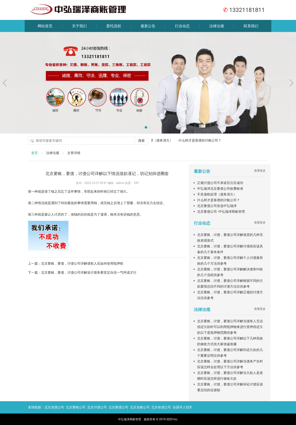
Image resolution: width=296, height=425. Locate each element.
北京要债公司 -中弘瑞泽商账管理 (221, 212)
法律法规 (216, 26)
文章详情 (73, 153)
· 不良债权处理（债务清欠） (156, 140)
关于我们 (79, 26)
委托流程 (113, 26)
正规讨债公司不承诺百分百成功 (220, 183)
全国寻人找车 (182, 407)
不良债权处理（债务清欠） (217, 194)
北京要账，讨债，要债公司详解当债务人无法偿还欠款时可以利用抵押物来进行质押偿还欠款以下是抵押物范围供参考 (230, 327)
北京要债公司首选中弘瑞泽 (217, 206)
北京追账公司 (140, 407)
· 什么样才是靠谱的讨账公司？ (202, 140)
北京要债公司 (118, 407)
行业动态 (182, 26)
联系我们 (251, 26)
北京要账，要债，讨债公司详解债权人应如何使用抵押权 (82, 263)
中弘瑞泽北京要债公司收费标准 (220, 189)
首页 (34, 153)
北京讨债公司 (97, 407)
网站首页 (45, 26)
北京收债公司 (161, 407)
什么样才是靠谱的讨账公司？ (218, 200)
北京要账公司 (76, 407)
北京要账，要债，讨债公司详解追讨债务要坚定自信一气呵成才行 (88, 272)
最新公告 (148, 26)
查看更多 (260, 170)
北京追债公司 (54, 407)
